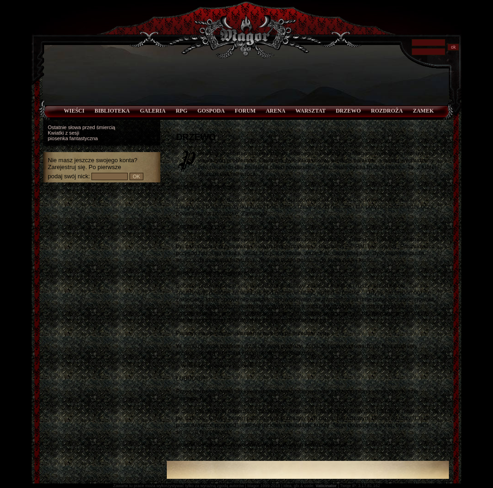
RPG (181, 111)
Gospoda (211, 111)
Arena (275, 111)
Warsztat (310, 111)
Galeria (152, 111)
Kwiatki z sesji (63, 133)
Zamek (423, 111)
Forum (245, 111)
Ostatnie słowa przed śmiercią (81, 127)
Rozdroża (386, 111)
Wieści (74, 111)
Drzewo (348, 111)
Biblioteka (112, 111)
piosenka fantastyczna (73, 138)
